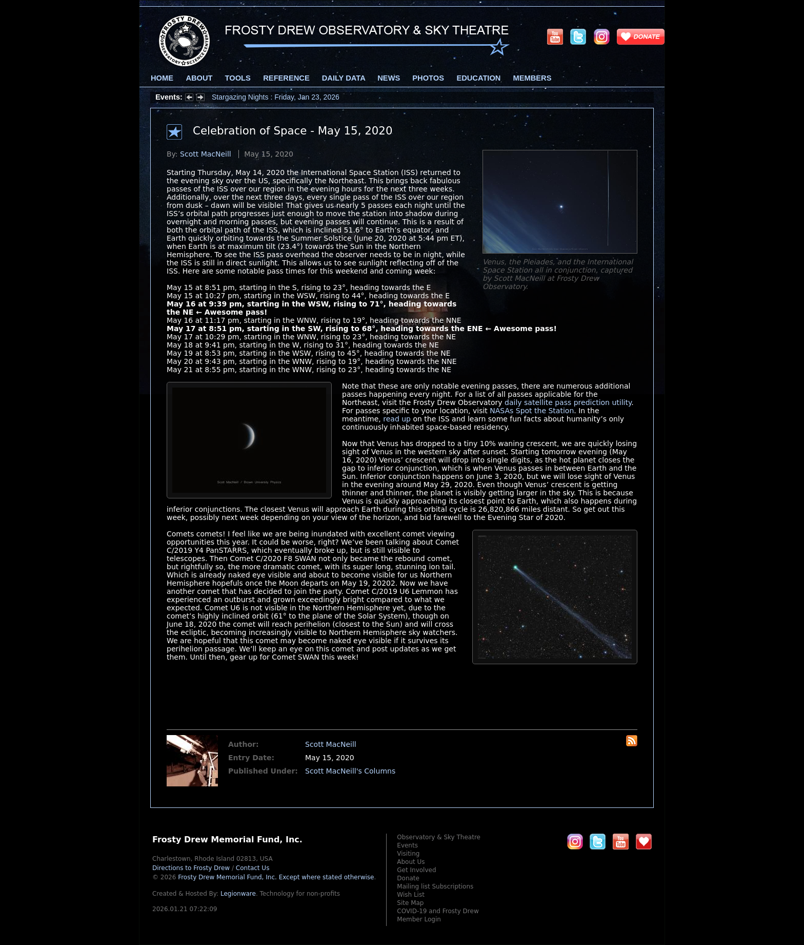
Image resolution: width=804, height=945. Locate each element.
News (388, 78)
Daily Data (343, 78)
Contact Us (253, 868)
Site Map (410, 903)
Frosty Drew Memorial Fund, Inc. (276, 877)
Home (162, 78)
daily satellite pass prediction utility (568, 402)
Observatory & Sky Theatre (438, 837)
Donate (408, 878)
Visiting (408, 853)
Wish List (411, 894)
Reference (286, 78)
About (199, 78)
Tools (238, 78)
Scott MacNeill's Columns (350, 771)
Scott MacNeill (205, 154)
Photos (428, 78)
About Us (411, 861)
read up (397, 419)
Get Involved (416, 870)
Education (478, 78)
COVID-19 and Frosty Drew (437, 911)
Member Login (419, 919)
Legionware (238, 893)
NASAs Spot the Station (532, 411)
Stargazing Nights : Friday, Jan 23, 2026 (275, 97)
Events (407, 845)
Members (532, 78)
